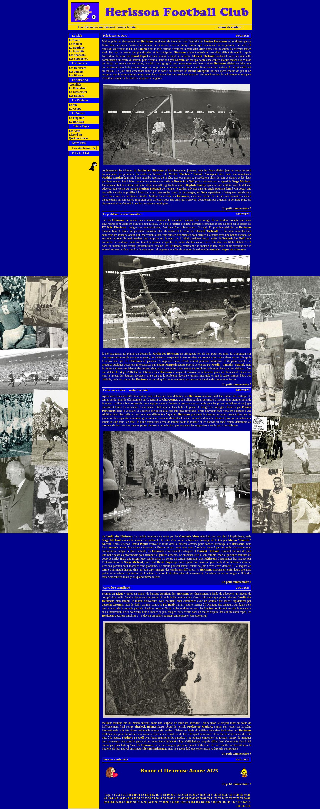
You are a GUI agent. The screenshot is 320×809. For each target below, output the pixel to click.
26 (193, 795)
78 (237, 798)
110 (224, 802)
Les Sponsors (77, 55)
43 (109, 798)
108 (213, 802)
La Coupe (74, 108)
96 (156, 802)
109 (218, 802)
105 (198, 802)
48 (127, 798)
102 (182, 802)
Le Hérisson (76, 121)
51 (138, 798)
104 (193, 802)
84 (112, 802)
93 (145, 802)
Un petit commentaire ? (236, 208)
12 (142, 795)
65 (190, 798)
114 (243, 802)
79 (241, 798)
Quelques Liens (78, 138)
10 (135, 795)
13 (146, 795)
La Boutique (76, 47)
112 (233, 802)
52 (142, 798)
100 (172, 802)
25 (190, 795)
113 (238, 802)
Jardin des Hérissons (150, 170)
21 (175, 795)
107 (208, 802)
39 (241, 795)
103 (187, 802)
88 (127, 802)
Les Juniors (76, 71)
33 (219, 795)
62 (179, 798)
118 (248, 806)
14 (149, 795)
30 (208, 795)
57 (160, 798)
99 (167, 802)
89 (131, 802)
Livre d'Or (75, 134)
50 (135, 798)
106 (203, 802)
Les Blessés (75, 75)
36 (230, 795)
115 (248, 802)
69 (204, 798)
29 (204, 795)
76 (230, 798)
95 (153, 802)
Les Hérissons (77, 68)
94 (149, 802)
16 (157, 795)
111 (228, 802)
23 (182, 795)
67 (197, 798)
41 (248, 795)
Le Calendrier (77, 88)
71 (212, 798)
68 (201, 798)
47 (124, 798)
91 (138, 802)
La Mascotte (76, 51)
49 (131, 798)
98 (164, 802)
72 (215, 798)
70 (208, 798)
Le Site (73, 105)
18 (164, 795)
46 (120, 798)
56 (157, 798)
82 (105, 802)
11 (138, 795)
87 (123, 802)
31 (212, 795)
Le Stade (74, 40)
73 (219, 798)
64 (186, 798)
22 (179, 795)
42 (105, 798)
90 (134, 802)
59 (168, 798)
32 (215, 795)
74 (223, 798)
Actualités (74, 84)
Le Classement (77, 92)
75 (226, 798)
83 (109, 802)
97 (160, 802)
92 (142, 802)
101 (177, 802)
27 (197, 795)
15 (153, 795)
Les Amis (74, 131)
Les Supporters (78, 58)
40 (245, 795)
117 (243, 806)
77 (234, 798)
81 (248, 798)
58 (164, 798)
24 (186, 795)
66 (193, 798)
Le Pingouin (76, 118)
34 (223, 795)
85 (116, 802)
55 (153, 798)
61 (175, 798)
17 (160, 795)
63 (182, 798)
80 (245, 798)
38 (237, 795)
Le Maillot (75, 44)
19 (168, 795)
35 (226, 795)
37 (234, 795)
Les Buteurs (76, 95)
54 (149, 798)
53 (146, 798)
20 (171, 795)
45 (116, 798)
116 (238, 806)
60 (171, 798)
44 (112, 798)
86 (120, 802)
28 (201, 795)
